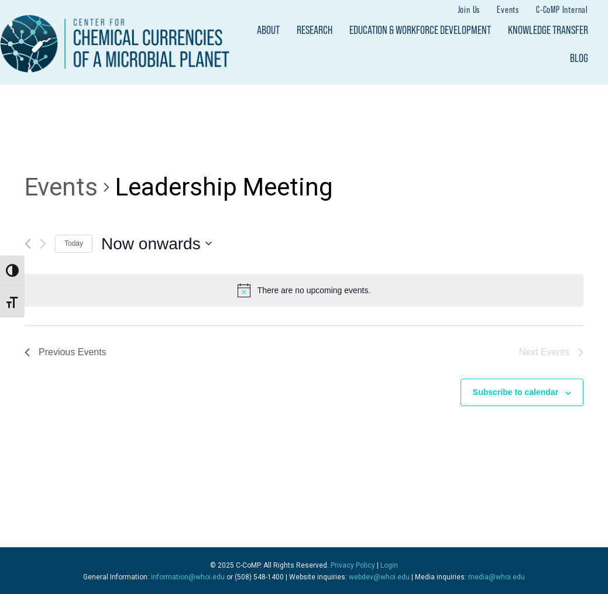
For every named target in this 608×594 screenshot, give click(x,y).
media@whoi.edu (496, 577)
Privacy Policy (353, 565)
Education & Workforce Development (420, 29)
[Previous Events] (28, 243)
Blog (579, 57)
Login (389, 565)
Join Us (469, 9)
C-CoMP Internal (562, 9)
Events (508, 9)
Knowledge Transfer (548, 29)
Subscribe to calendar (515, 392)
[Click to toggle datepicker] (156, 244)
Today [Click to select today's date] (73, 243)
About (268, 29)
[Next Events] (43, 243)
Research (314, 29)
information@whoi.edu (188, 577)
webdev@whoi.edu (379, 577)
